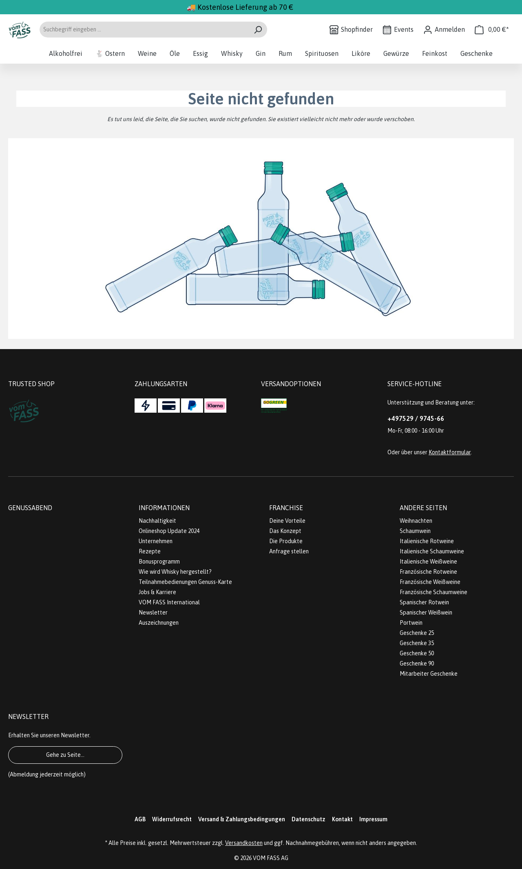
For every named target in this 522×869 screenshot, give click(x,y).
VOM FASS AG (270, 858)
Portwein (411, 622)
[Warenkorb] (492, 30)
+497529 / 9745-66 (415, 418)
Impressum (373, 819)
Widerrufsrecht (172, 819)
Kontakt (342, 819)
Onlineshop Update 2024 (169, 531)
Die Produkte (286, 541)
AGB (140, 819)
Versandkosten (244, 843)
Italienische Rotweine (427, 541)
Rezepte (150, 551)
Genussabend (30, 507)
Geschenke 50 (417, 653)
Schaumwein (415, 531)
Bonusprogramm (159, 561)
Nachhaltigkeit (157, 520)
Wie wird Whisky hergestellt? (175, 571)
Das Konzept (285, 531)
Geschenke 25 (417, 633)
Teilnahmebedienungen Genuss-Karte (185, 582)
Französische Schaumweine (433, 592)
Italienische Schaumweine (432, 551)
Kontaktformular (450, 452)
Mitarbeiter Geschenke (429, 673)
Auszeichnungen (159, 622)
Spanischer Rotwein (424, 602)
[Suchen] (258, 29)
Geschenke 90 (417, 663)
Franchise (286, 507)
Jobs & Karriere (157, 592)
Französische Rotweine (428, 571)
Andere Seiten (423, 507)
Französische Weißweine (430, 582)
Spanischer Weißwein (426, 612)
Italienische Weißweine (428, 561)
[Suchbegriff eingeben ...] (144, 29)
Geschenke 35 (417, 643)
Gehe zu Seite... (65, 755)
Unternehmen (156, 541)
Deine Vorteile (287, 520)
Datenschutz (308, 819)
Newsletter (153, 612)
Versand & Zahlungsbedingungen (241, 819)
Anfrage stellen (289, 551)
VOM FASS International (169, 602)
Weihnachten (416, 520)
